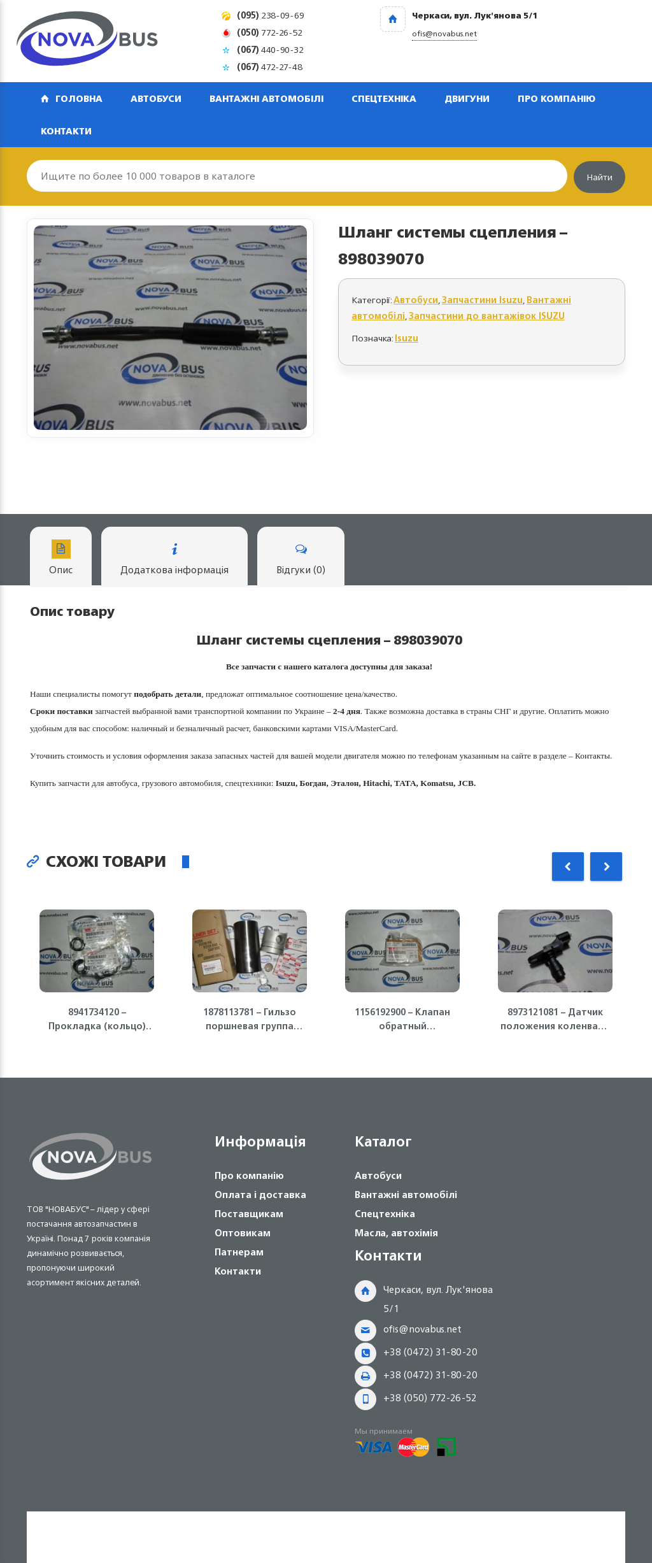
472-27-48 (269, 67)
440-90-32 (270, 49)
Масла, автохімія (396, 1232)
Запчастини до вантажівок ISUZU (487, 316)
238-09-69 (270, 15)
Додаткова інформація (174, 558)
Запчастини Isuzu (482, 300)
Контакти (66, 131)
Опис (61, 558)
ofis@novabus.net (422, 1329)
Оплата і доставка (260, 1194)
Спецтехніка (383, 98)
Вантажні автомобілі (266, 98)
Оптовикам (243, 1232)
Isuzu (406, 338)
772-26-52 (269, 32)
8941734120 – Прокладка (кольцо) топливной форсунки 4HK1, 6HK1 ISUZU (97, 1019)
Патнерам (239, 1251)
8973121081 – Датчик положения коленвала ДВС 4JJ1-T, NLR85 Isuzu (555, 1019)
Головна (79, 98)
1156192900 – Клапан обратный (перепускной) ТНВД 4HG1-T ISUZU (402, 1019)
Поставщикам (249, 1213)
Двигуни (467, 98)
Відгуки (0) (300, 558)
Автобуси (156, 98)
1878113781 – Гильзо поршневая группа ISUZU (249, 1019)
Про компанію (556, 98)
